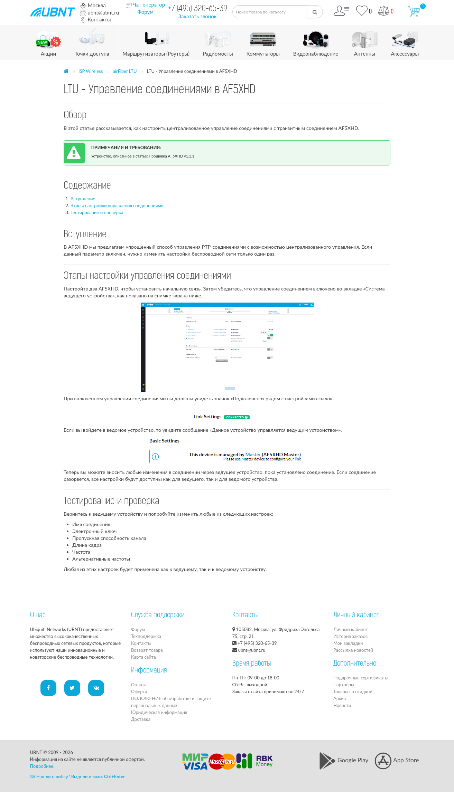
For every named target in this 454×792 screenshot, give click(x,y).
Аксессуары (405, 41)
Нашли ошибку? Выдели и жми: (77, 776)
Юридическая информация (159, 712)
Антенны (365, 41)
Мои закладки (348, 643)
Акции (49, 41)
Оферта (139, 691)
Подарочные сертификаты (360, 677)
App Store (396, 760)
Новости (342, 705)
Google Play (343, 760)
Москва (92, 5)
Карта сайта (143, 657)
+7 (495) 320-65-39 (197, 9)
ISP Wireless (90, 71)
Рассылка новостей (353, 650)
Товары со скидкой (352, 691)
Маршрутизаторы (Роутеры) (155, 41)
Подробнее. (42, 766)
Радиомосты (218, 41)
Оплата (138, 684)
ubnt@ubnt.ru (99, 12)
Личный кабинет (350, 629)
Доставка (140, 719)
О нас (38, 615)
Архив (339, 698)
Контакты (95, 19)
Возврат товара (147, 650)
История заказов (350, 636)
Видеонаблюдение (315, 41)
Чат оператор (149, 4)
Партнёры (343, 684)
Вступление (83, 198)
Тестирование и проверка (97, 212)
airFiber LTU (125, 71)
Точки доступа (92, 41)
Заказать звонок (197, 16)
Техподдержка (146, 636)
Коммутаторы (263, 41)
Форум (145, 12)
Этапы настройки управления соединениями (117, 205)
